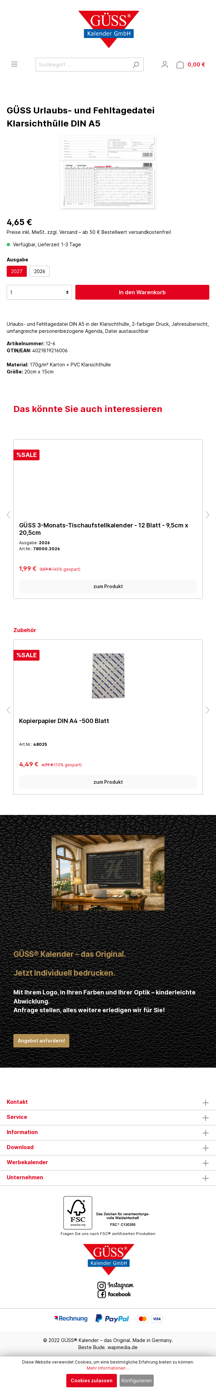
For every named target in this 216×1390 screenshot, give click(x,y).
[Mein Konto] (164, 64)
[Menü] (14, 64)
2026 (39, 271)
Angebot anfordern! (41, 1040)
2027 (16, 271)
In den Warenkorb (142, 292)
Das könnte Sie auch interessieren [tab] (87, 409)
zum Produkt (108, 586)
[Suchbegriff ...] (81, 64)
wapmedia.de (122, 1347)
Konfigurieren (137, 1380)
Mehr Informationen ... (108, 1368)
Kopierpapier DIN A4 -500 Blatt (64, 720)
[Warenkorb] (190, 64)
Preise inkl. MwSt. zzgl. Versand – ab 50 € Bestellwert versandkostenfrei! (89, 232)
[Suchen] (136, 64)
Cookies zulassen (92, 1380)
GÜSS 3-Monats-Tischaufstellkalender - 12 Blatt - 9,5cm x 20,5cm (103, 529)
